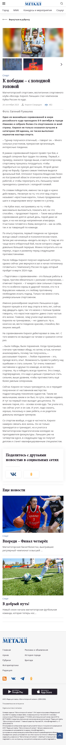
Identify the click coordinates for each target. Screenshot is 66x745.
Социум (60, 10)
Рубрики (7, 660)
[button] (61, 64)
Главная (7, 650)
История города (33, 655)
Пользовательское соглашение (13, 704)
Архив (6, 655)
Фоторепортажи (11, 665)
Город (5, 10)
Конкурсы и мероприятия (38, 10)
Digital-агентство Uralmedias (12, 708)
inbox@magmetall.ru (51, 721)
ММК (16, 10)
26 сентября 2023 (11, 104)
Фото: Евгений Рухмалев (18, 111)
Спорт (6, 75)
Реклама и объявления (36, 650)
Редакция (7, 670)
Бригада (29, 660)
